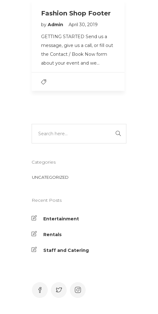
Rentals (52, 234)
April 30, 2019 (83, 24)
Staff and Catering (66, 250)
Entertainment (61, 219)
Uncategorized (50, 177)
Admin (56, 24)
